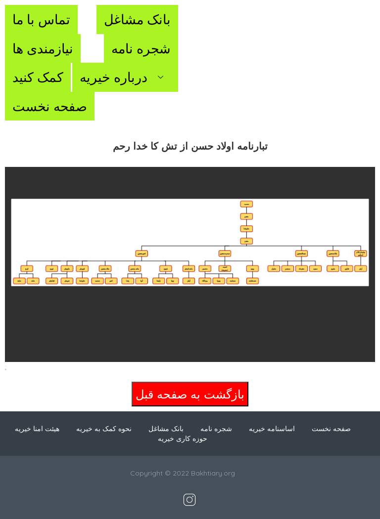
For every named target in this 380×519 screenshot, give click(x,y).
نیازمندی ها (42, 48)
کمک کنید (37, 77)
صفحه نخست (49, 106)
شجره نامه (141, 48)
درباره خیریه (125, 77)
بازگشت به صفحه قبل (190, 394)
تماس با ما (41, 19)
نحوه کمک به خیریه (104, 428)
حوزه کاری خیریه (182, 438)
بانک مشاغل (137, 19)
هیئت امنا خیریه (37, 428)
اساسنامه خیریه (272, 428)
